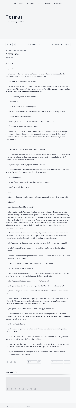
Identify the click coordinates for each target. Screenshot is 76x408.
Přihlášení (58, 3)
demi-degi (10, 57)
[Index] (39, 362)
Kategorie (30, 3)
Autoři (40, 3)
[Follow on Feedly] (11, 362)
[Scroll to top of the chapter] (61, 362)
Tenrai (14, 16)
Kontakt (48, 3)
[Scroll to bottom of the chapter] (61, 44)
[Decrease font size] (7, 44)
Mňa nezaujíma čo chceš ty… (16, 51)
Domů (21, 3)
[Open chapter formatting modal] (32, 44)
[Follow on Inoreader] (15, 362)
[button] (32, 362)
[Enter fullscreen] (39, 44)
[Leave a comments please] (38, 382)
